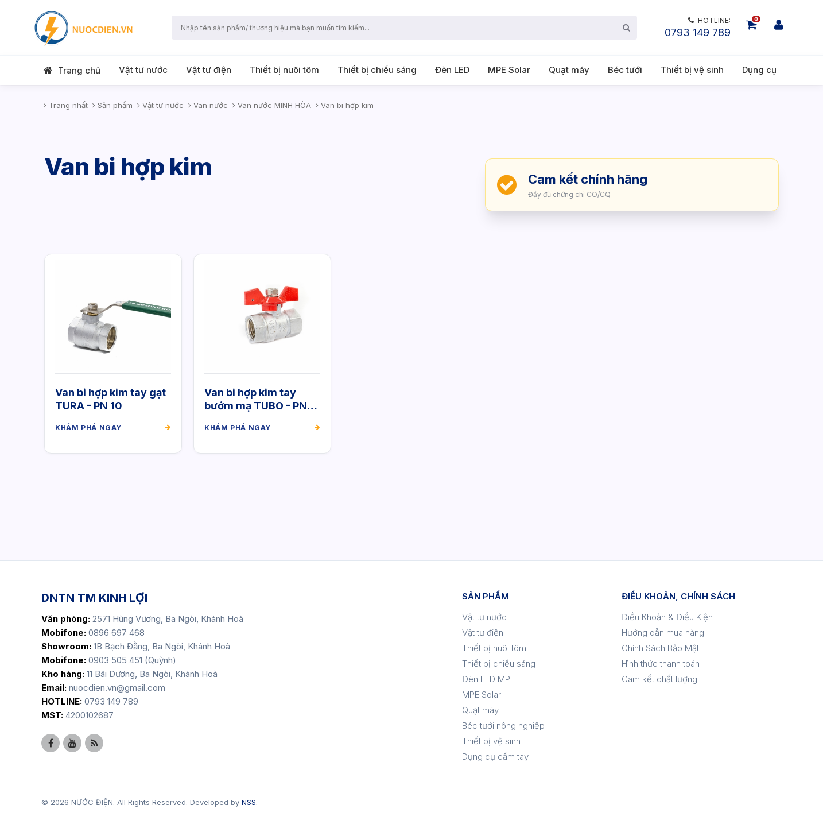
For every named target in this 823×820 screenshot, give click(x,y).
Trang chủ (79, 70)
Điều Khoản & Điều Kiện (667, 615)
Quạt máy (569, 69)
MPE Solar (509, 69)
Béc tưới (625, 69)
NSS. (250, 800)
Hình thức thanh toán (661, 661)
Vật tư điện (208, 69)
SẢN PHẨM (485, 594)
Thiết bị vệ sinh (692, 69)
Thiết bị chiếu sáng (377, 69)
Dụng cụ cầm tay (495, 754)
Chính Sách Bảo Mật (660, 646)
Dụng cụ (759, 69)
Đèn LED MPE (488, 677)
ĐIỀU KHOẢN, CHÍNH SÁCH (678, 594)
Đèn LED (452, 69)
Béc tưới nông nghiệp (503, 723)
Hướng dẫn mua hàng (663, 630)
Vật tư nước (143, 69)
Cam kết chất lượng (659, 677)
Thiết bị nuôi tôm (284, 69)
